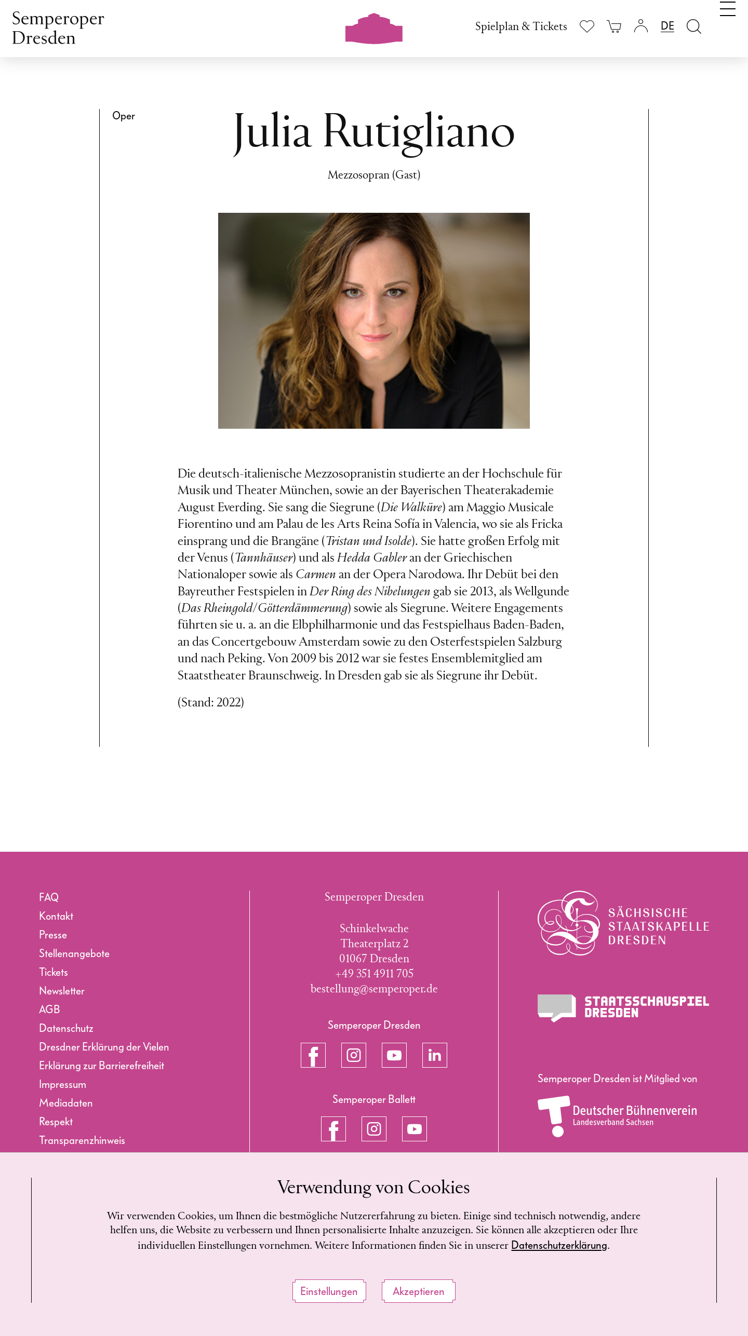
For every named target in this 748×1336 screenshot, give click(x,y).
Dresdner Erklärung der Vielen (104, 1047)
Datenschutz (66, 1028)
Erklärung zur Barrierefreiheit (101, 1065)
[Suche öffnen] (693, 26)
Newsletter (62, 991)
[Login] (640, 26)
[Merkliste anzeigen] (586, 26)
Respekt (56, 1121)
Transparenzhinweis (82, 1140)
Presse (53, 934)
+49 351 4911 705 (374, 974)
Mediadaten (66, 1103)
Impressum (62, 1084)
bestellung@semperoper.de (374, 989)
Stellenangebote (74, 953)
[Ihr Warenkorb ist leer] (613, 26)
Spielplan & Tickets (521, 27)
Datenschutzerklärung (595, 1244)
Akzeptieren (419, 1291)
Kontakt (56, 916)
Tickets (53, 972)
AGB (49, 1009)
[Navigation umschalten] (728, 25)
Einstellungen (329, 1291)
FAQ (49, 897)
